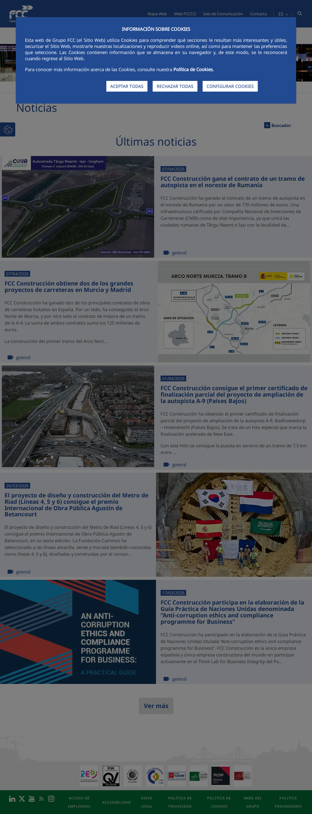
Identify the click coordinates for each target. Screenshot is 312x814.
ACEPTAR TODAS (127, 86)
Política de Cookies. (193, 69)
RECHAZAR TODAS (175, 86)
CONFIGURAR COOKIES (230, 86)
